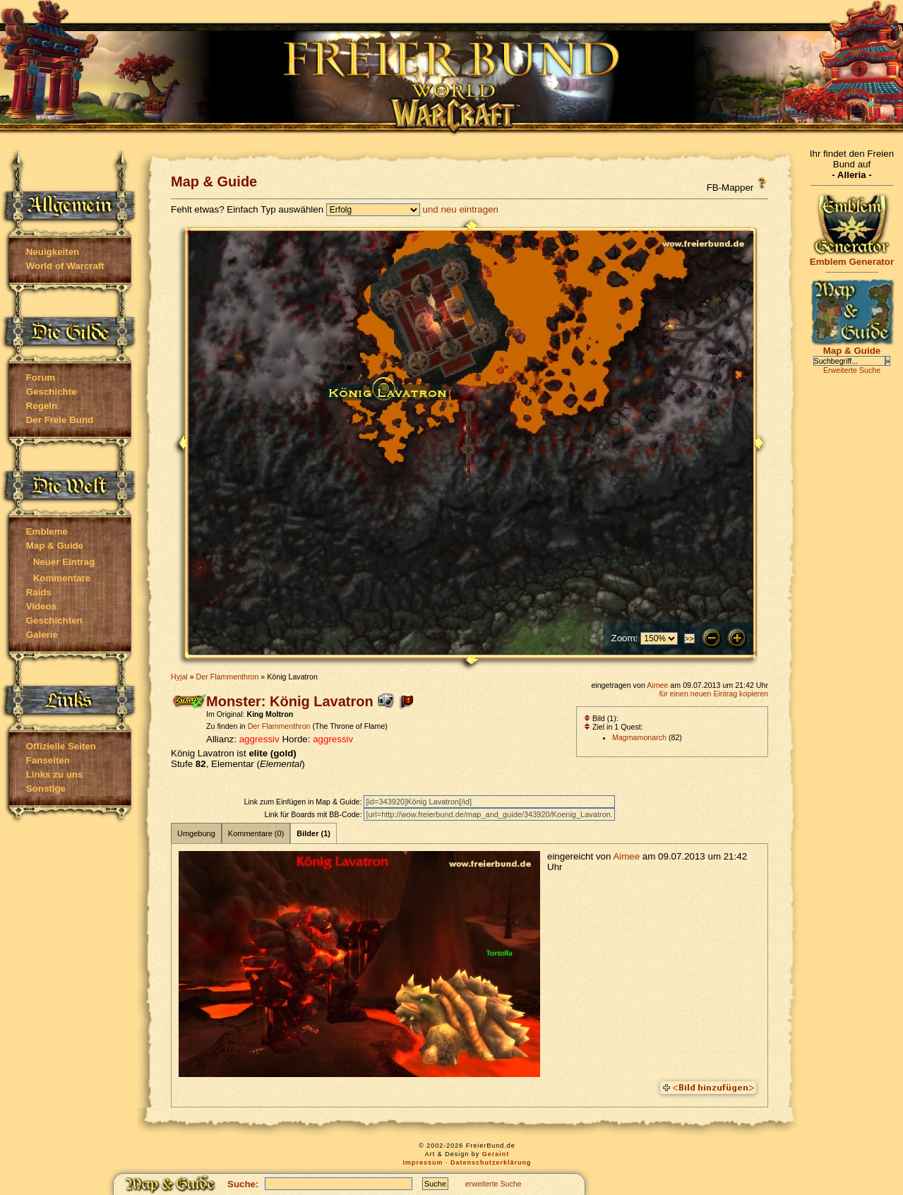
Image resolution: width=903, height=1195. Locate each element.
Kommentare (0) (256, 833)
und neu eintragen (460, 209)
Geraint (496, 1154)
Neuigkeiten (53, 251)
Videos (41, 606)
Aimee (657, 685)
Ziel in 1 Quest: (613, 727)
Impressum (422, 1162)
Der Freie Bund (60, 420)
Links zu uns (54, 774)
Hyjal (179, 676)
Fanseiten (48, 760)
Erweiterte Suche (851, 370)
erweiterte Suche (493, 1183)
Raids (39, 592)
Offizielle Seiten (61, 746)
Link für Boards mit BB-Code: (314, 814)
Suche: (242, 1184)
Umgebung (196, 833)
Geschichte (51, 391)
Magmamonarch (639, 737)
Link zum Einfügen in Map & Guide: (304, 801)
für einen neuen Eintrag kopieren (713, 693)
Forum (40, 377)
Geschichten (54, 620)
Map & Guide (54, 545)
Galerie (42, 634)
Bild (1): (601, 718)
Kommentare (61, 578)
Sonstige (46, 788)
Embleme (47, 531)
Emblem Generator (852, 257)
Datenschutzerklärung (491, 1162)
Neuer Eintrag (64, 562)
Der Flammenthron (227, 676)
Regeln (41, 405)
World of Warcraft (65, 266)
